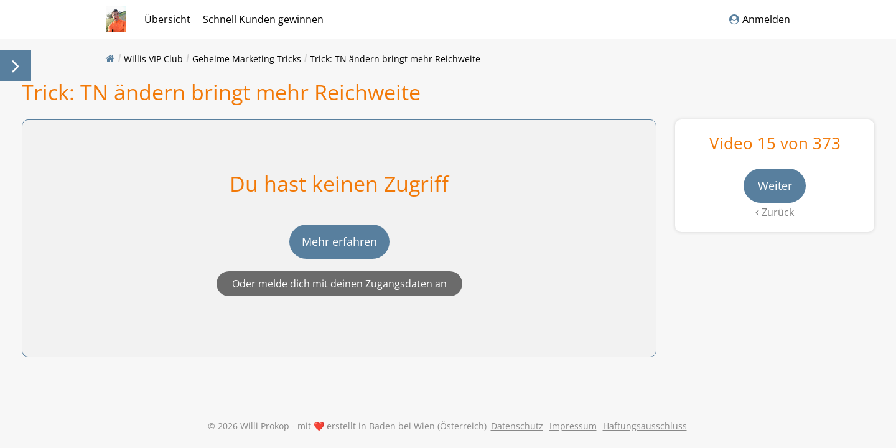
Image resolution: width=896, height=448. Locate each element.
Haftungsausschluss (645, 426)
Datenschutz (517, 426)
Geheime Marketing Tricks (246, 59)
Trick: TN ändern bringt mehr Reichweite (395, 59)
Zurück (774, 212)
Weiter (775, 185)
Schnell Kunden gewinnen (263, 19)
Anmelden (759, 19)
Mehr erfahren (339, 241)
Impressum (573, 426)
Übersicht (167, 19)
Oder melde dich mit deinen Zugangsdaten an (339, 284)
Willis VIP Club (153, 59)
